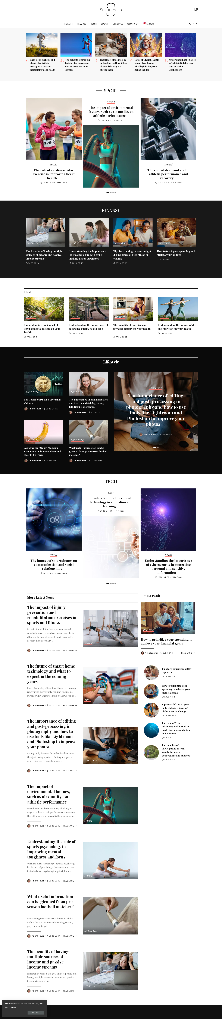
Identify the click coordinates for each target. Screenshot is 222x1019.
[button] (108, 192)
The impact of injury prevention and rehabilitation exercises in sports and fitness (51, 614)
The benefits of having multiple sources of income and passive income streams (44, 255)
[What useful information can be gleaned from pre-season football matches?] (88, 432)
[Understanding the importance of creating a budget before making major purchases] (89, 232)
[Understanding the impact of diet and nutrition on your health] (178, 309)
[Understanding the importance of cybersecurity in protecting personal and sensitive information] (168, 519)
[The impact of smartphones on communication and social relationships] (54, 519)
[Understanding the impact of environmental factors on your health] (44, 309)
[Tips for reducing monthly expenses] (151, 672)
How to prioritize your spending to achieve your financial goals (166, 641)
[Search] (195, 23)
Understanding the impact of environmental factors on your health (42, 328)
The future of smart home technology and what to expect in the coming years (51, 673)
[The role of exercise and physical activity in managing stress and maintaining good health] (41, 45)
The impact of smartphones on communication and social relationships (54, 564)
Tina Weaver (35, 409)
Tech (53, 555)
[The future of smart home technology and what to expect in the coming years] (110, 685)
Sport (54, 164)
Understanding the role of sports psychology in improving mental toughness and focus (51, 849)
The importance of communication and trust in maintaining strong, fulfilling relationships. (88, 403)
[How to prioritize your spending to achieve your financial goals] (168, 618)
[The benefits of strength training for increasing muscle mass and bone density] (76, 45)
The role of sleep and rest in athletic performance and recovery (168, 174)
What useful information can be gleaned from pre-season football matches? (88, 451)
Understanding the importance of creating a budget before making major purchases (87, 255)
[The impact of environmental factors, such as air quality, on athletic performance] (111, 156)
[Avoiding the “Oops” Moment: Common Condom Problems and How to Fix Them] (43, 432)
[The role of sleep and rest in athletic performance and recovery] (168, 129)
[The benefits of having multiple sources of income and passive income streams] (45, 232)
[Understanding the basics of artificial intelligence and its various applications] (180, 45)
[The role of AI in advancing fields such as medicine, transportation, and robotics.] (151, 730)
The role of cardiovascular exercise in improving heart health (54, 174)
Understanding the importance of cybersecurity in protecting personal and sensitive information (168, 566)
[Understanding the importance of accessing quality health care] (89, 309)
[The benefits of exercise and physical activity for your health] (133, 309)
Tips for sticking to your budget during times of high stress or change (132, 255)
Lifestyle (32, 392)
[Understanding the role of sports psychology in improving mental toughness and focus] (110, 860)
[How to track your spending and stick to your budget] (176, 232)
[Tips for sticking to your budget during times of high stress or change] (133, 232)
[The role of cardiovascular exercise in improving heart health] (54, 129)
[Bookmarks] (196, 9)
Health (31, 317)
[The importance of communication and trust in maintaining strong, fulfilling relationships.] (88, 384)
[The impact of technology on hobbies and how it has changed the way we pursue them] (111, 45)
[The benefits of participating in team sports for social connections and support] (151, 752)
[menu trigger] (28, 23)
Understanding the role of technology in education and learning (111, 502)
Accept (36, 1012)
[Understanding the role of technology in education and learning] (111, 547)
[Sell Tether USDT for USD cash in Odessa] (43, 384)
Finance (33, 243)
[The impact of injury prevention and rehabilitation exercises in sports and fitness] (110, 628)
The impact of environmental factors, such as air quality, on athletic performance (111, 111)
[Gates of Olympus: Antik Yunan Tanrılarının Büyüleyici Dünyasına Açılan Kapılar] (146, 45)
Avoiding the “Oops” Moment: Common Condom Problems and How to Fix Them (42, 451)
